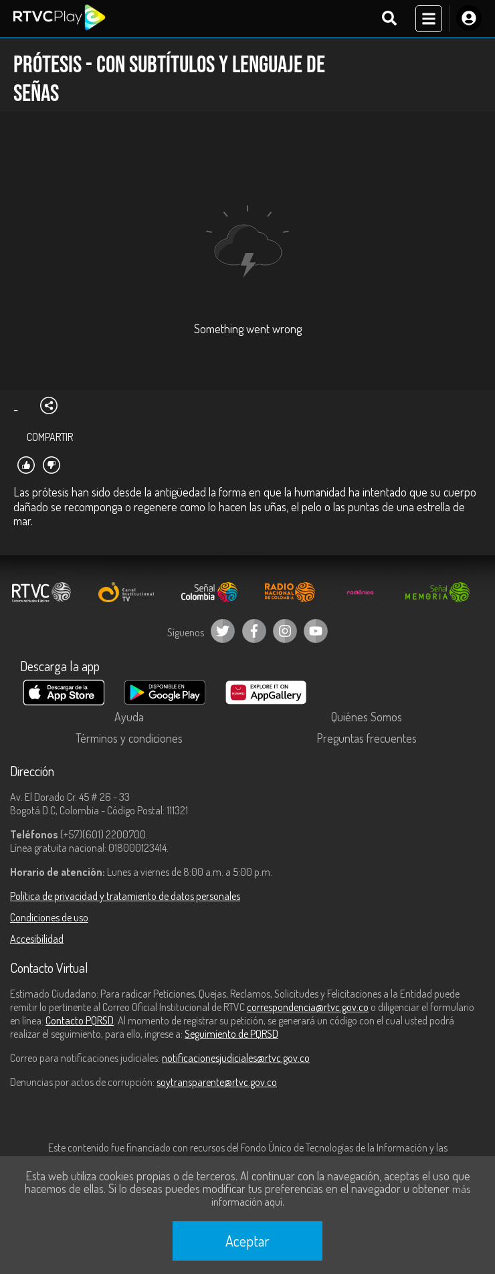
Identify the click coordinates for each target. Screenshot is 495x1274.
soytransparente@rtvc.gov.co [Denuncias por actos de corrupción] (217, 1082)
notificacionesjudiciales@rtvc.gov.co (236, 1058)
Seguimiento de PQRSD (231, 1033)
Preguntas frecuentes (366, 738)
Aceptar (247, 1240)
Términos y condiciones (129, 738)
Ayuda (129, 716)
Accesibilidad (37, 938)
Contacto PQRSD (79, 1020)
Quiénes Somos (366, 716)
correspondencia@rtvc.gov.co (308, 1007)
